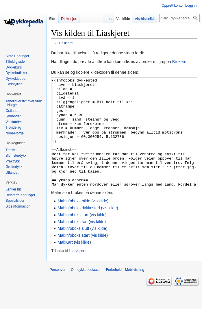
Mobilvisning (134, 291)
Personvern (58, 291)
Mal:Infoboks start (74, 257)
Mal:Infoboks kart (73, 236)
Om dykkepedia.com (86, 291)
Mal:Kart (65, 264)
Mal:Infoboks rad (73, 243)
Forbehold (114, 291)
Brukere (179, 61)
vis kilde (100, 222)
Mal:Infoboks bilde (74, 222)
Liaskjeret (66, 43)
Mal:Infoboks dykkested (79, 229)
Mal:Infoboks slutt (73, 250)
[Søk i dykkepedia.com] (179, 18)
